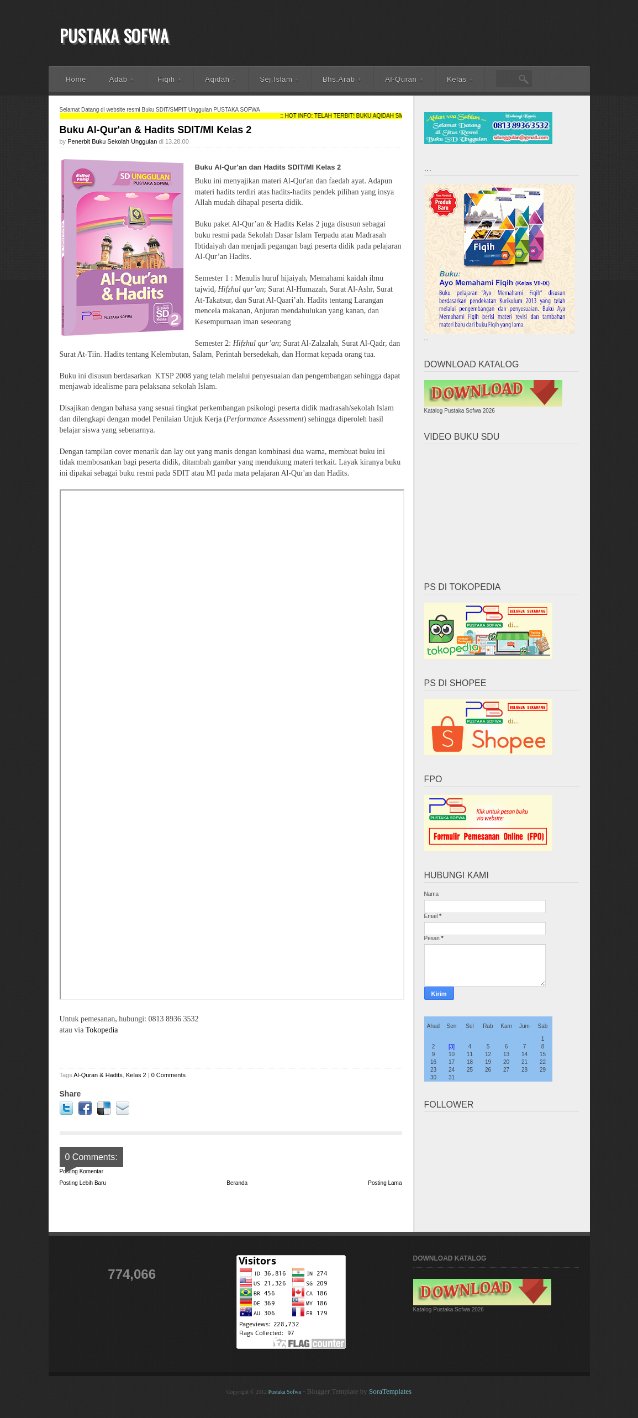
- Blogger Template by (356, 1391)
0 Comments (168, 1075)
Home (76, 79)
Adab (121, 79)
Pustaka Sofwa (114, 35)
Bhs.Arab (342, 79)
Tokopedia (102, 1030)
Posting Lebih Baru (83, 1183)
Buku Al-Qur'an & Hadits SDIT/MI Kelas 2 (156, 129)
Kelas (460, 79)
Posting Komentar (82, 1171)
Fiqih (169, 79)
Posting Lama (385, 1183)
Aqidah (220, 79)
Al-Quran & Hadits (98, 1075)
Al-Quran (404, 79)
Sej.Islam (279, 79)
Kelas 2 (136, 1075)
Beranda (236, 1183)
